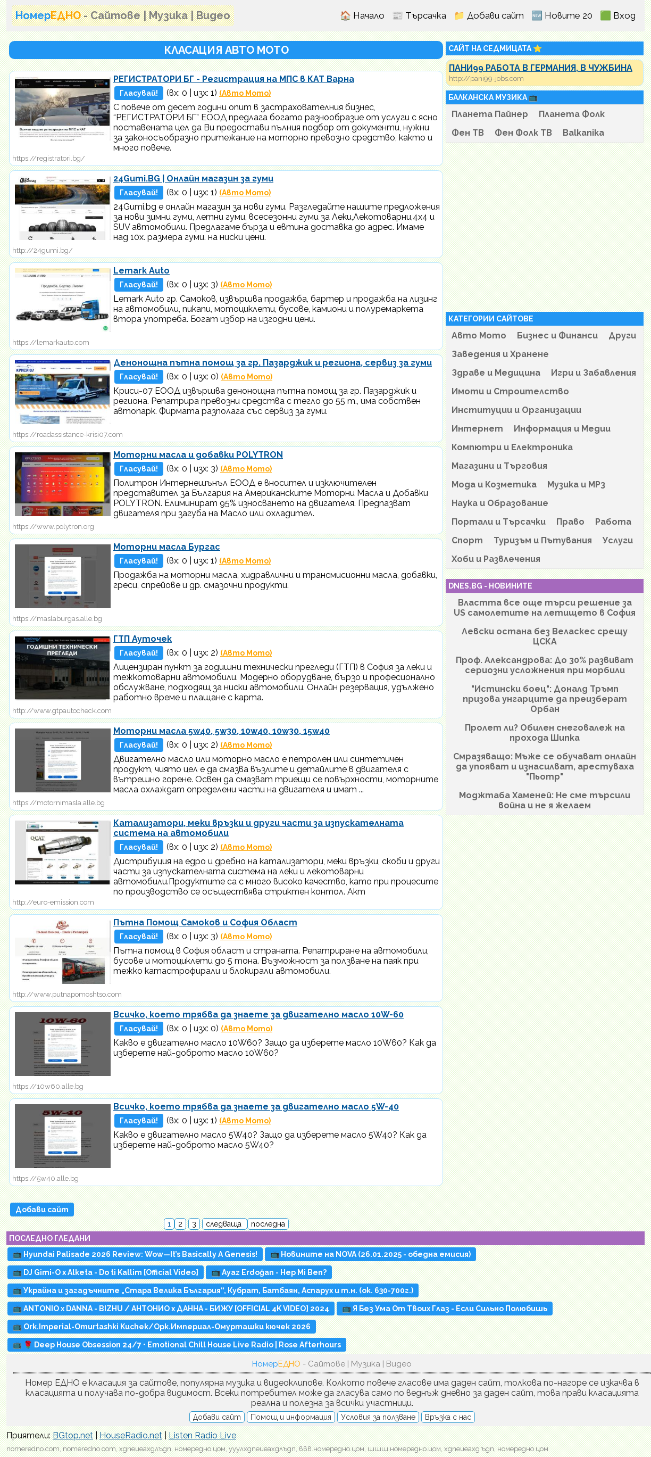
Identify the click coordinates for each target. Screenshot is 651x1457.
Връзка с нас (448, 1417)
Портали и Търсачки (499, 522)
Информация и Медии (562, 429)
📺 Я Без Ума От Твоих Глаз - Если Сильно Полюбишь (444, 1308)
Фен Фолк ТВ (523, 133)
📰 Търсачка (419, 15)
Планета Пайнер (490, 114)
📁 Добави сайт (489, 15)
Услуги (618, 540)
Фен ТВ (468, 133)
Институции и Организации (516, 410)
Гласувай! (139, 93)
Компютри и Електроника (512, 447)
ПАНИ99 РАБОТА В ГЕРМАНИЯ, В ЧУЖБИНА (540, 68)
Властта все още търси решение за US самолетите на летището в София (545, 608)
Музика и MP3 (576, 484)
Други (622, 335)
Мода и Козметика (494, 484)
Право (570, 522)
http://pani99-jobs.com (486, 78)
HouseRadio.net (130, 1435)
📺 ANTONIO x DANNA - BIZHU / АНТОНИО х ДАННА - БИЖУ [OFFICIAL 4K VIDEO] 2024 (171, 1308)
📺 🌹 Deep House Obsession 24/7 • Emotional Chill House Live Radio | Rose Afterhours (177, 1344)
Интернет (477, 429)
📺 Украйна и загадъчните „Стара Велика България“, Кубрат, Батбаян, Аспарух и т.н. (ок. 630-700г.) (213, 1290)
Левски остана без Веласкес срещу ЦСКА (545, 636)
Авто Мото (479, 335)
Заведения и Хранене (500, 354)
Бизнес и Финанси (557, 335)
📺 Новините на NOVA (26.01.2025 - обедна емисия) (370, 1254)
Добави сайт (42, 1209)
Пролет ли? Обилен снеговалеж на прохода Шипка (545, 733)
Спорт (467, 540)
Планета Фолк (572, 114)
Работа (613, 522)
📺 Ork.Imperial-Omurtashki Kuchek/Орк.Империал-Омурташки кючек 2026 (162, 1326)
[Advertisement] (545, 227)
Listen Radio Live (202, 1435)
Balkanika (583, 133)
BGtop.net (73, 1435)
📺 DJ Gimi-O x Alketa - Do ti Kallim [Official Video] (105, 1272)
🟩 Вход (618, 15)
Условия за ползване (378, 1417)
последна (268, 1224)
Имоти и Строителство (510, 391)
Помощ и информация (291, 1417)
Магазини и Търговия (499, 466)
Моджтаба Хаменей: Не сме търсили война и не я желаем (544, 800)
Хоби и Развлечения (496, 559)
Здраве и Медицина (496, 373)
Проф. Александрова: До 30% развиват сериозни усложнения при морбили (544, 665)
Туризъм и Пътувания (543, 540)
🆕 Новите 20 (561, 15)
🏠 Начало (362, 15)
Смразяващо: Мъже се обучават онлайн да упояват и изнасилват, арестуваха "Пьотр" (544, 766)
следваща (225, 1224)
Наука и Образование (500, 503)
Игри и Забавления (593, 373)
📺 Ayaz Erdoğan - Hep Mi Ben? (269, 1272)
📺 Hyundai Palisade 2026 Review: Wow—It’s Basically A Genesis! (135, 1254)
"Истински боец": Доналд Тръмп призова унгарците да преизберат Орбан (545, 699)
